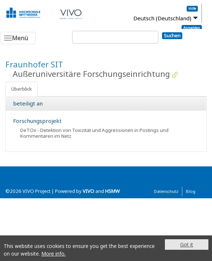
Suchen (172, 35)
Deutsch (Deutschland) (162, 18)
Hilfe (192, 8)
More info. (53, 253)
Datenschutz (166, 191)
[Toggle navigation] (18, 38)
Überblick (21, 89)
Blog (190, 191)
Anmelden (191, 27)
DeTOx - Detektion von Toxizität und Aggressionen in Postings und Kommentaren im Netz (94, 133)
